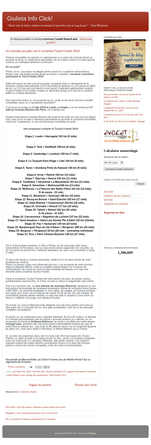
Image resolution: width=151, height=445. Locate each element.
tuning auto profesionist (37, 375)
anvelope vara (19, 371)
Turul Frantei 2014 (57, 375)
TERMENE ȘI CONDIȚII (116, 204)
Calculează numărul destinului (119, 169)
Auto (29, 371)
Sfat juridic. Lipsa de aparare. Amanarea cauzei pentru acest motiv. (36, 407)
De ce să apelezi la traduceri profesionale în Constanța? (31, 419)
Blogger (92, 433)
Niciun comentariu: (17, 366)
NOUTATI (108, 192)
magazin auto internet (76, 371)
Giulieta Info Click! (30, 18)
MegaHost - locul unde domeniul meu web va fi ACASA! (32, 413)
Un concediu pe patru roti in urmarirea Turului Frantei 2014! (43, 51)
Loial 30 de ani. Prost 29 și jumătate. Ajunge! (124, 121)
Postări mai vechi (86, 385)
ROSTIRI (108, 200)
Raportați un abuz (114, 212)
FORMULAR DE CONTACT (117, 196)
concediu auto (38, 371)
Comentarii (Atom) (27, 391)
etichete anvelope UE (55, 371)
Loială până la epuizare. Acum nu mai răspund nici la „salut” (121, 109)
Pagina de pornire (40, 385)
